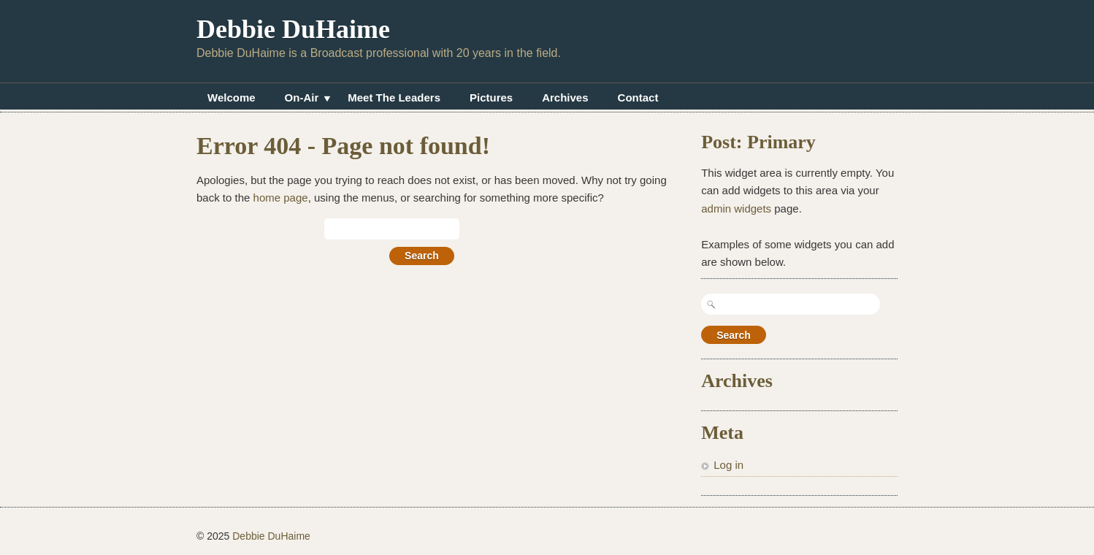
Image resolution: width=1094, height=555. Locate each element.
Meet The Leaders (394, 97)
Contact (638, 97)
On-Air (302, 99)
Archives (565, 97)
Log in (728, 465)
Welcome (231, 97)
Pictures (491, 97)
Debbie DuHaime (293, 29)
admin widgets (736, 208)
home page (280, 197)
